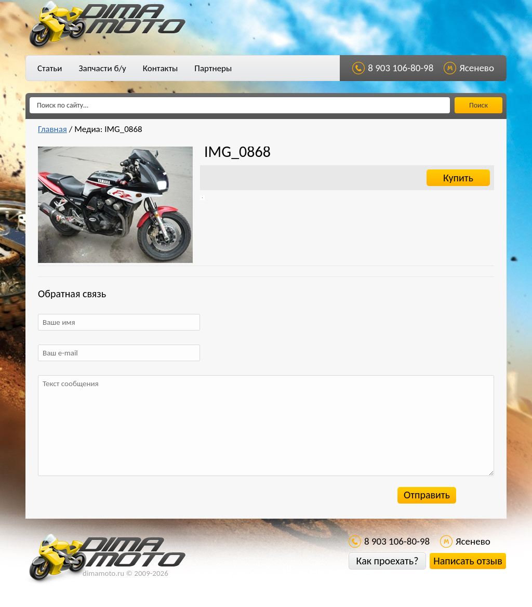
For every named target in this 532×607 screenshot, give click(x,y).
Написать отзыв (467, 561)
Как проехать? (387, 561)
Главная (52, 129)
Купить (458, 177)
